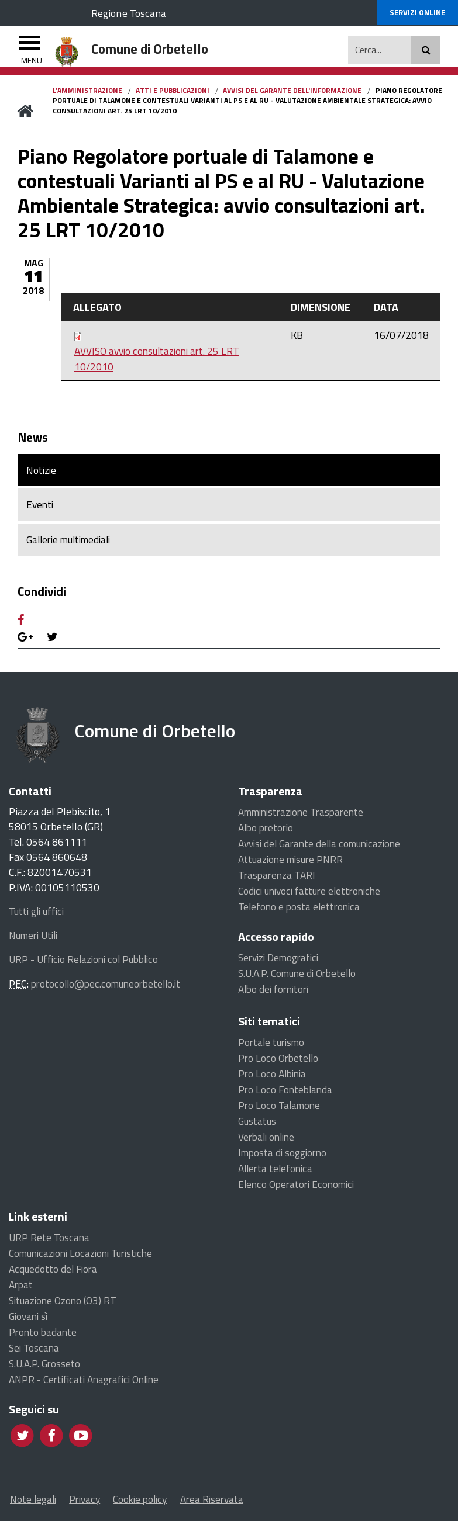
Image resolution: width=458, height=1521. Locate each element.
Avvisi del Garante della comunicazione (324, 847)
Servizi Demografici (281, 961)
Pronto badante (44, 1335)
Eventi (40, 508)
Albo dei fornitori (276, 992)
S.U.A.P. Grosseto (46, 1367)
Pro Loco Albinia (273, 1077)
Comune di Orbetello (163, 738)
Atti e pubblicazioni (172, 92)
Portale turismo (273, 1046)
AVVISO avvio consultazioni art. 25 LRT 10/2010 (160, 361)
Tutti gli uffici (38, 915)
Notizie (42, 472)
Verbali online (268, 1140)
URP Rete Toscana (49, 1241)
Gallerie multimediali (72, 544)
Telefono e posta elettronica (300, 910)
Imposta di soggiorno (284, 1156)
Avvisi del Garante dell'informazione (292, 92)
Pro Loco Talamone (280, 1109)
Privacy (94, 1504)
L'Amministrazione (87, 92)
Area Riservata (239, 1504)
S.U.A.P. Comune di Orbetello (300, 977)
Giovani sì (30, 1320)
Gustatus (258, 1124)
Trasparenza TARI (278, 878)
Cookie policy (158, 1504)
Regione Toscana (132, 12)
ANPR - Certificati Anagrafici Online (88, 1383)
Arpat (22, 1288)
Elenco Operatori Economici (298, 1188)
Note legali (34, 1504)
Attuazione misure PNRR (293, 863)
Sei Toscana (34, 1351)
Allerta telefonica (277, 1172)
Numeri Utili (36, 939)
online (417, 13)
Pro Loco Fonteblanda (286, 1093)
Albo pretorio (267, 831)
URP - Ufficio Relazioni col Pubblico (87, 963)
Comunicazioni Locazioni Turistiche (85, 1256)
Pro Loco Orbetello (279, 1061)
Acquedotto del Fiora (54, 1272)
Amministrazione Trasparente (305, 815)
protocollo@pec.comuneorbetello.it (109, 987)
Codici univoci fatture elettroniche (312, 894)
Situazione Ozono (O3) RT (65, 1304)
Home (25, 113)
